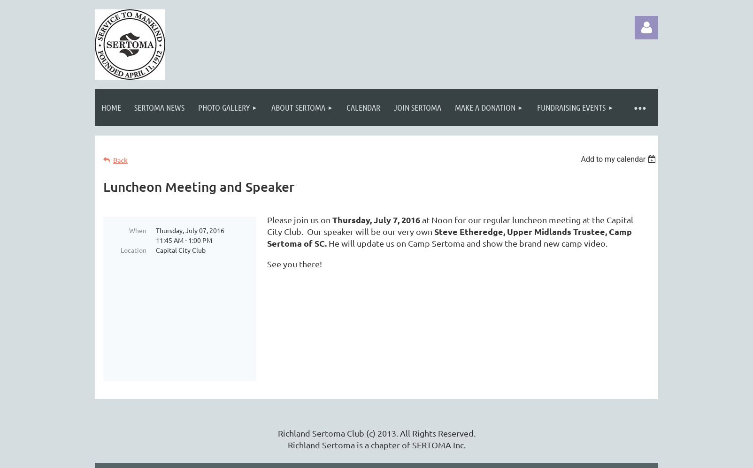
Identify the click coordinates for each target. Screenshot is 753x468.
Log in (646, 27)
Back (120, 160)
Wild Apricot (546, 456)
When (137, 230)
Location (133, 250)
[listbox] (619, 159)
